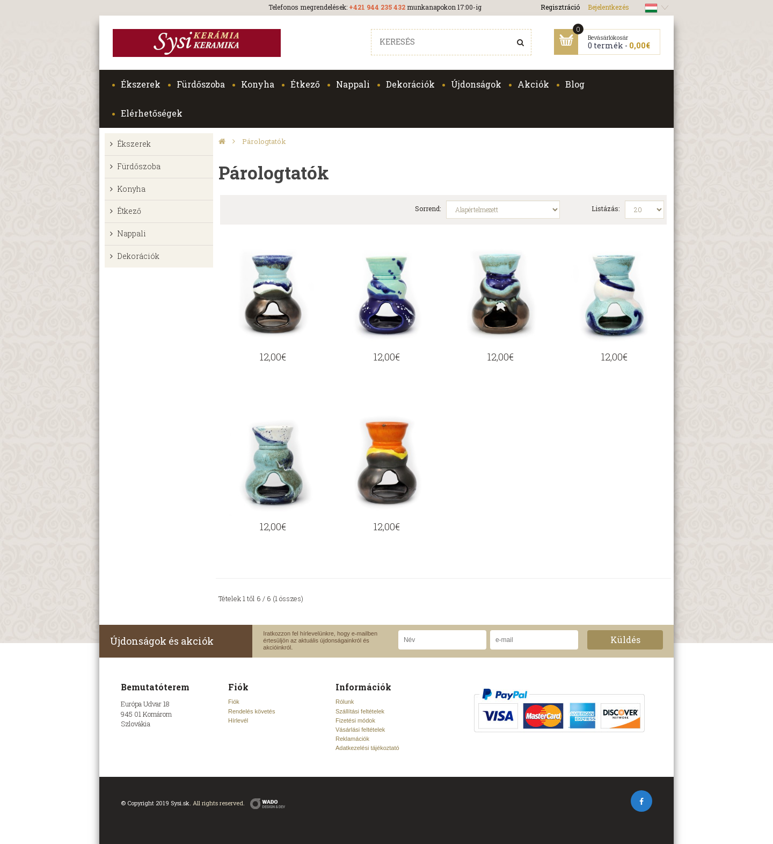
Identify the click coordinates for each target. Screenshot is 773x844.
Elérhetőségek (152, 113)
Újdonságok (476, 84)
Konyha (257, 84)
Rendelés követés (251, 711)
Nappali (353, 84)
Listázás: (605, 208)
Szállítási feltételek (360, 711)
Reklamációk (352, 738)
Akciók (533, 84)
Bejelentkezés (608, 7)
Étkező (305, 84)
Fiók (233, 701)
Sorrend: (428, 208)
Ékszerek (141, 84)
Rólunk (345, 701)
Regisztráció (560, 7)
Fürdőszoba (201, 84)
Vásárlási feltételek (360, 729)
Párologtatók (264, 141)
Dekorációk (410, 84)
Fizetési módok (355, 720)
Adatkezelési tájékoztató (367, 748)
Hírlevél (238, 720)
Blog (575, 84)
